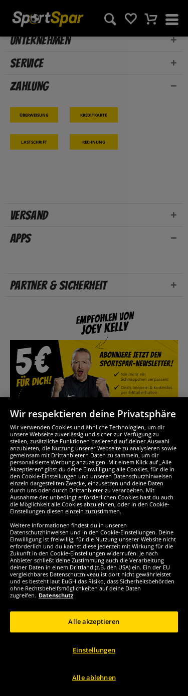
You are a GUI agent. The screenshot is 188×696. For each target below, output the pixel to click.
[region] (94, 546)
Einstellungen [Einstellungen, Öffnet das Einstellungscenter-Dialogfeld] (94, 649)
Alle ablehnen (94, 677)
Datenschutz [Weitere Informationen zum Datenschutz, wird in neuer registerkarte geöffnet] (56, 595)
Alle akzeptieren (93, 621)
